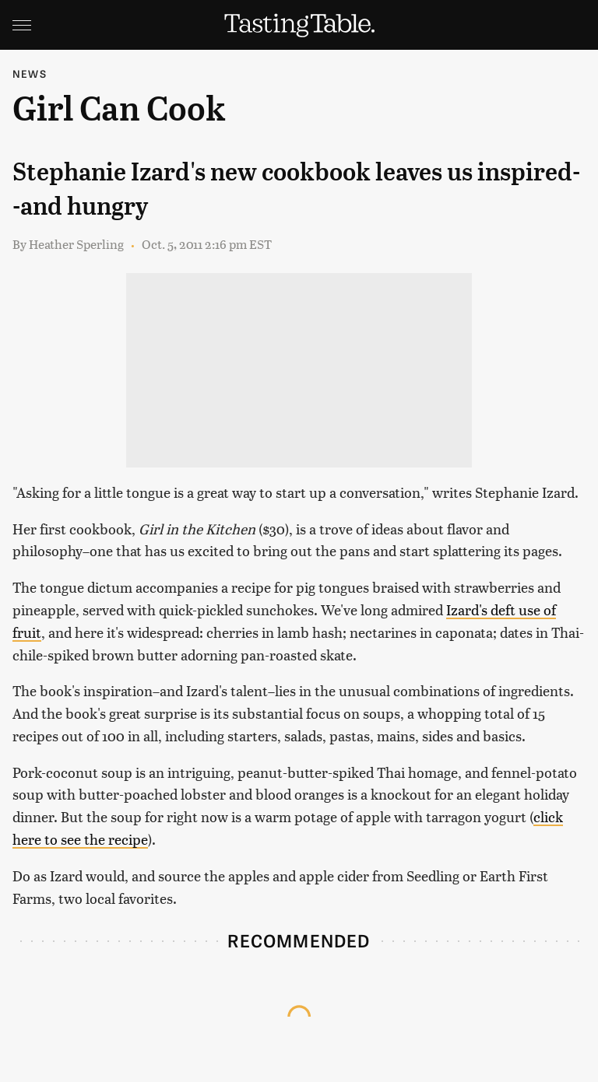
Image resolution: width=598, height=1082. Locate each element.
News (29, 73)
